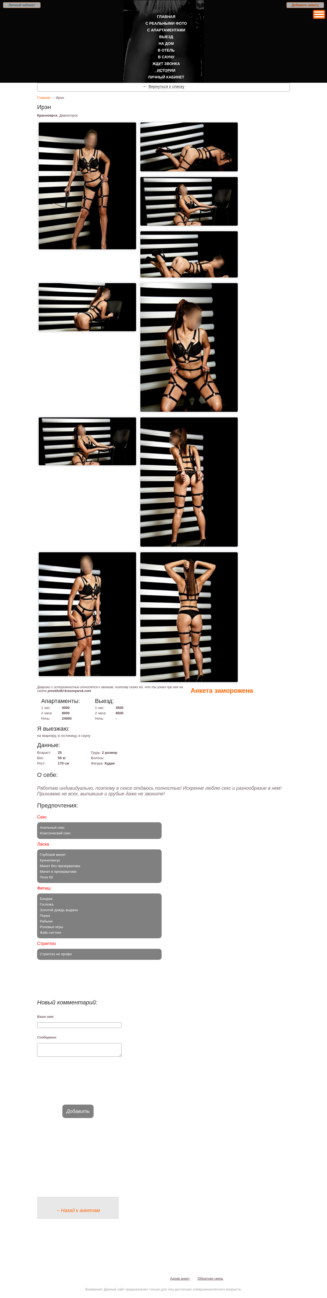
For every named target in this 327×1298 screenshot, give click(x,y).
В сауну (166, 57)
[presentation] (78, 1085)
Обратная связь (210, 1281)
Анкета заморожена (222, 690)
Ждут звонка (166, 64)
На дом (166, 43)
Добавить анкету (305, 5)
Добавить (78, 1113)
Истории (166, 70)
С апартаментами (166, 30)
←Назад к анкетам (78, 1213)
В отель (166, 50)
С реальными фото (166, 23)
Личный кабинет (22, 5)
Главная (166, 17)
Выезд (166, 37)
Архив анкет (180, 1281)
